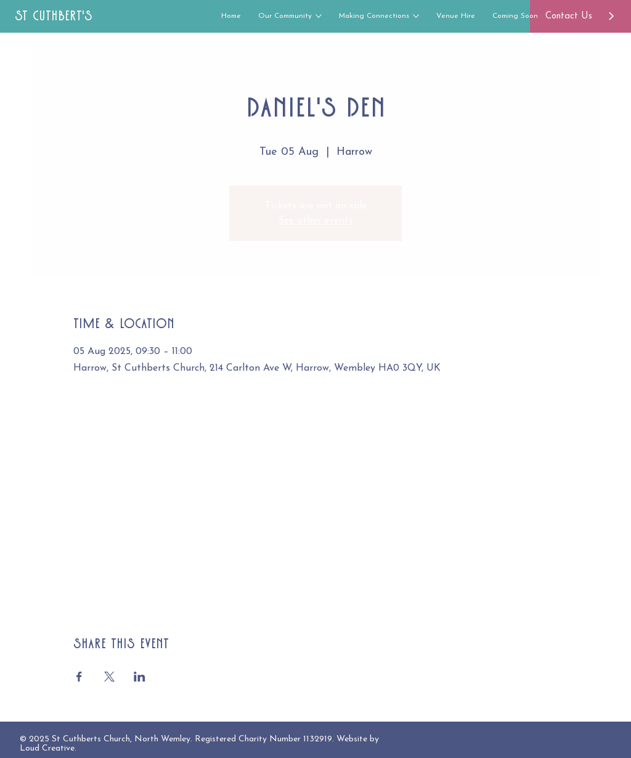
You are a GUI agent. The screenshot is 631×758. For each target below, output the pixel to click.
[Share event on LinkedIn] (139, 677)
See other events (316, 221)
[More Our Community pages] (319, 16)
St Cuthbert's (53, 15)
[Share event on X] (109, 677)
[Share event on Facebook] (79, 677)
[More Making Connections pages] (416, 16)
